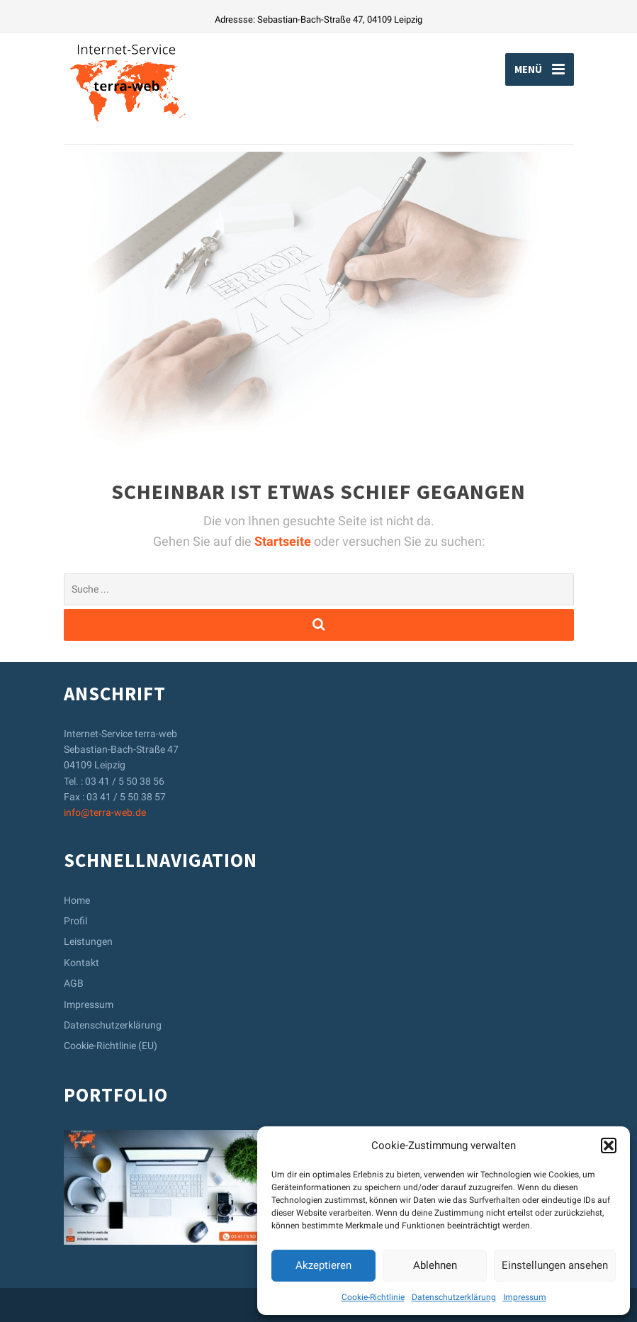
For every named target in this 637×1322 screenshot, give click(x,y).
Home (77, 900)
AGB (74, 983)
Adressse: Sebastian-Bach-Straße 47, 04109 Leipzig (318, 19)
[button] (609, 1145)
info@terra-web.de (105, 812)
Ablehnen (435, 1265)
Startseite (284, 541)
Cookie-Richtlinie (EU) (110, 1045)
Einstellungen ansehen (555, 1265)
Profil (75, 920)
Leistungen (88, 941)
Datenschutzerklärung (454, 1297)
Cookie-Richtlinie (373, 1297)
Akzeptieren (323, 1265)
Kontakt (81, 962)
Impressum (524, 1297)
